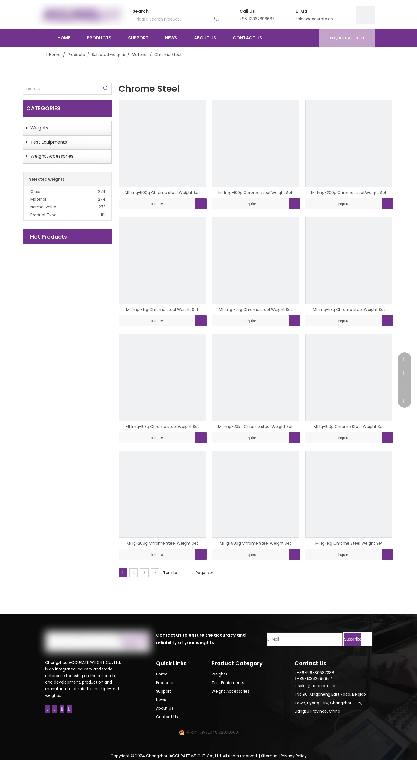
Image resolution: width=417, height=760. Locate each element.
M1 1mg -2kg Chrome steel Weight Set (255, 309)
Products (164, 682)
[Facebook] (47, 709)
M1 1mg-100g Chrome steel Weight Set (255, 192)
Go (210, 573)
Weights (39, 128)
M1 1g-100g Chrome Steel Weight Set (349, 426)
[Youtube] (69, 709)
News (161, 699)
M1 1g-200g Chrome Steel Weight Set (162, 543)
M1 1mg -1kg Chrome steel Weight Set (162, 309)
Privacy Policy (294, 756)
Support (163, 691)
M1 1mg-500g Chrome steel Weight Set (162, 192)
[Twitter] (62, 709)
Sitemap (269, 756)
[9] (365, 15)
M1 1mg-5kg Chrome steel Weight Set (349, 309)
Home (162, 674)
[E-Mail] (305, 639)
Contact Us (167, 717)
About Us (164, 708)
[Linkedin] (54, 709)
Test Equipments (48, 142)
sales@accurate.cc (314, 19)
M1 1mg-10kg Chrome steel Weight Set (162, 426)
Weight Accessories (51, 156)
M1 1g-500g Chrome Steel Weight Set (255, 543)
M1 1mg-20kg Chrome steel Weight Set (255, 426)
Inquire (141, 203)
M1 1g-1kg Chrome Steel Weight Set (349, 543)
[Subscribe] (352, 639)
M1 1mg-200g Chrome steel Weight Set (349, 192)
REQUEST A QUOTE (347, 38)
